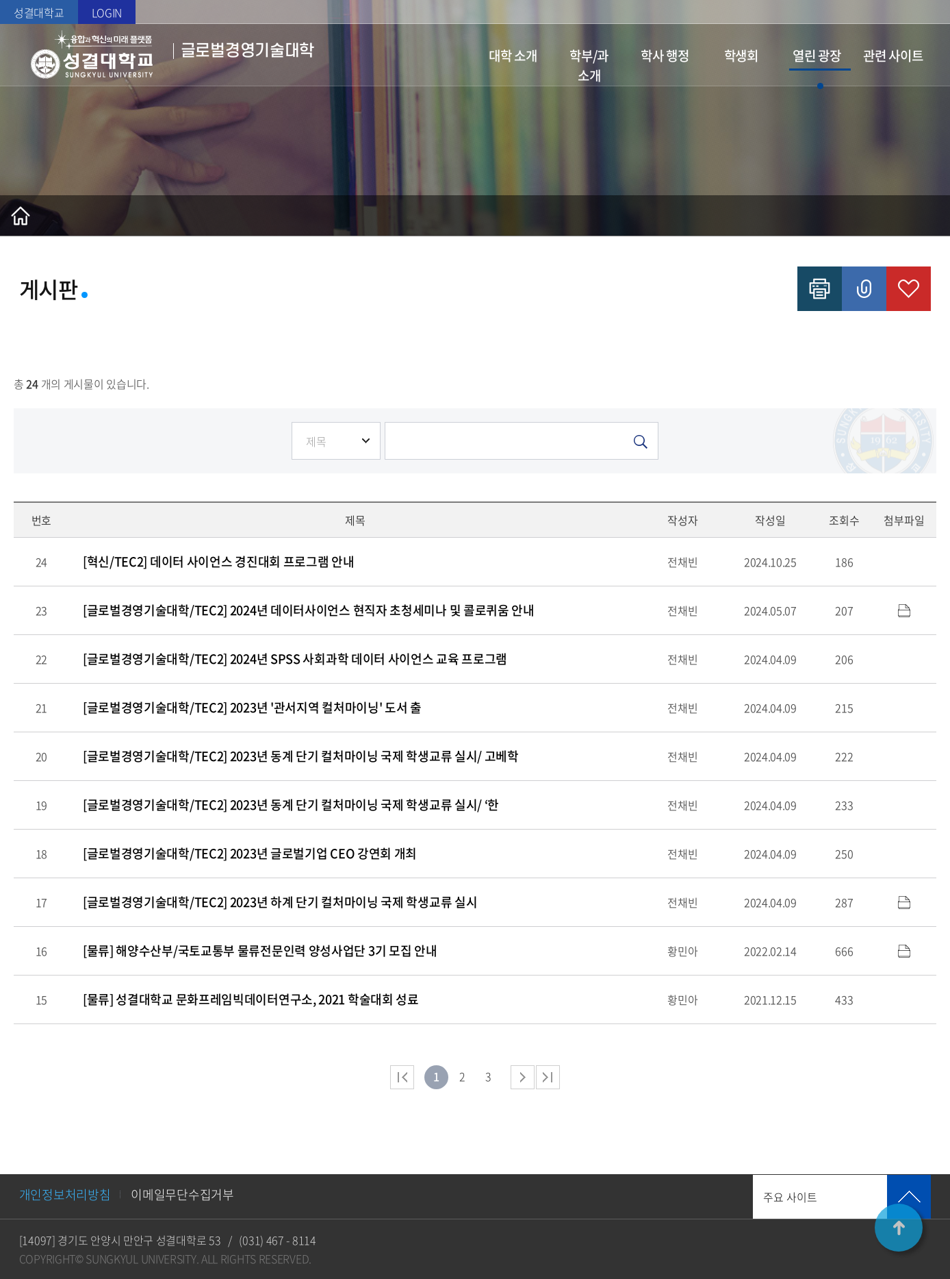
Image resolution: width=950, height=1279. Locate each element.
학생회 (741, 55)
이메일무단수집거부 (182, 1194)
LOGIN (107, 12)
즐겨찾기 (908, 288)
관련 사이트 (893, 55)
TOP (899, 1228)
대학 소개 (513, 55)
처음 (402, 1077)
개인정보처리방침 (65, 1194)
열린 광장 (817, 55)
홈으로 (20, 215)
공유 (864, 288)
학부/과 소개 (588, 65)
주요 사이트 (790, 1197)
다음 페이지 (523, 1077)
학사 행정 (665, 55)
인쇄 (819, 288)
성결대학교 (39, 12)
